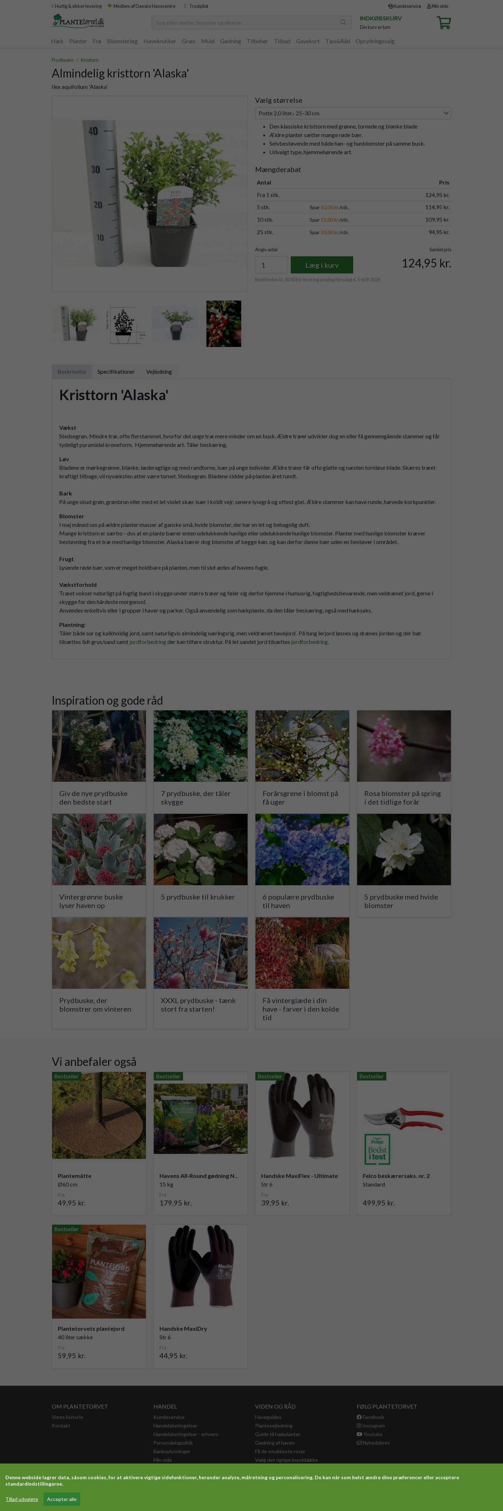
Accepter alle (62, 1499)
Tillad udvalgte (21, 1499)
